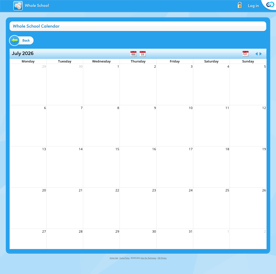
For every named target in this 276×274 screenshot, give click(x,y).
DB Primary (162, 258)
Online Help (114, 258)
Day (142, 54)
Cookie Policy (124, 258)
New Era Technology (148, 258)
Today (245, 53)
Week (133, 54)
